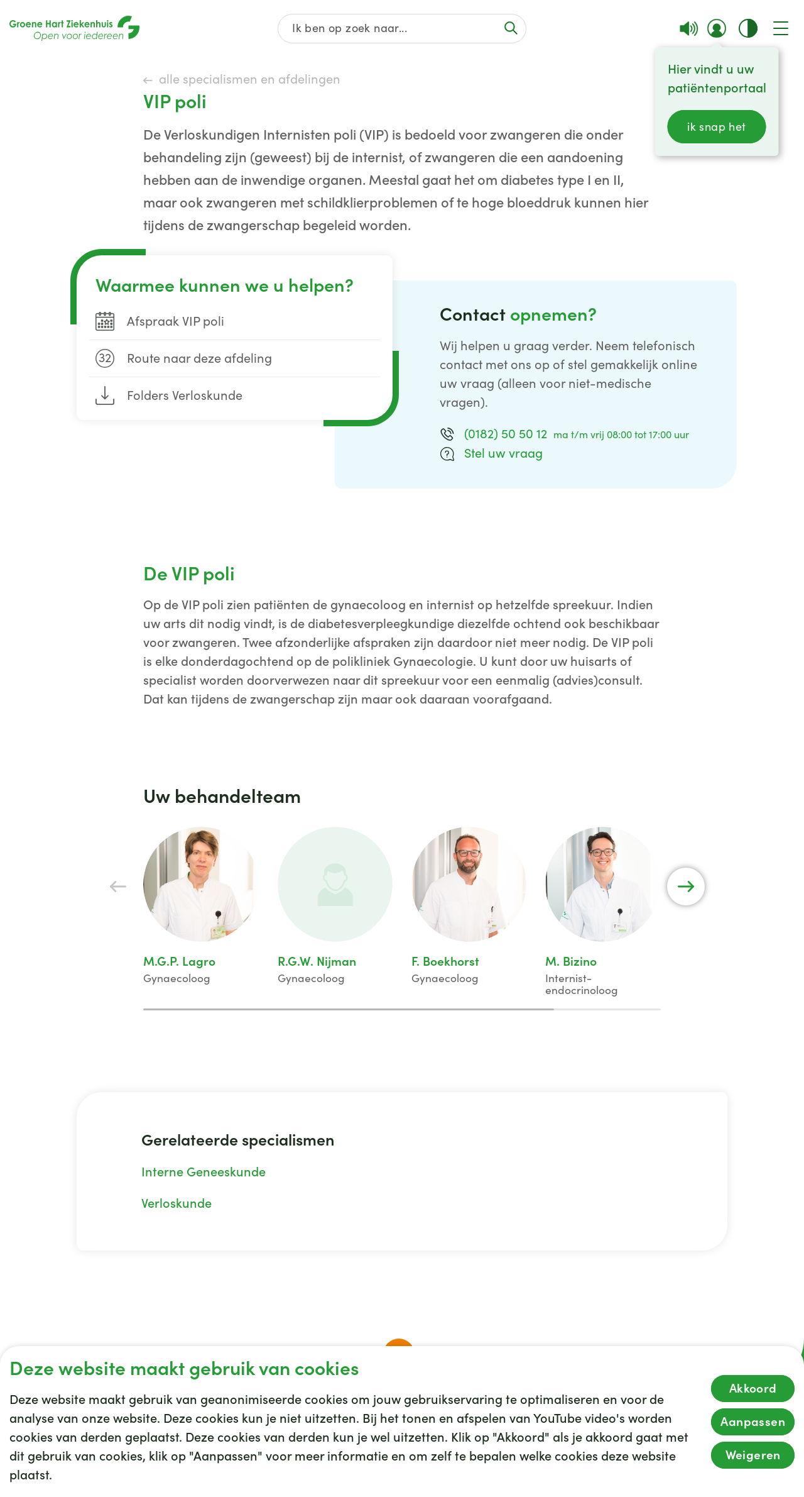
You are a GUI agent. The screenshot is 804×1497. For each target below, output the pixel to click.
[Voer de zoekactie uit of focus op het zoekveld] (510, 28)
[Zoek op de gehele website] (402, 28)
